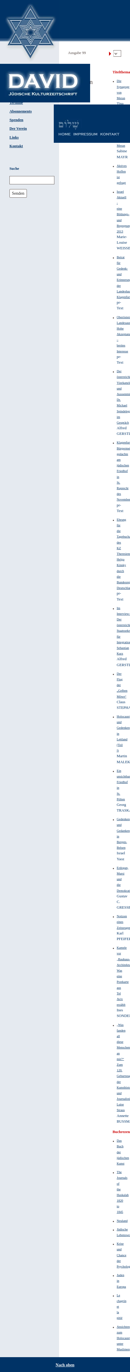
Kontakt (16, 146)
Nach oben (65, 1365)
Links (14, 137)
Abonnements (20, 111)
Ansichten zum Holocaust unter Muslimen (123, 1338)
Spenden (16, 120)
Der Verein (18, 128)
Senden (18, 193)
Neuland (122, 1220)
